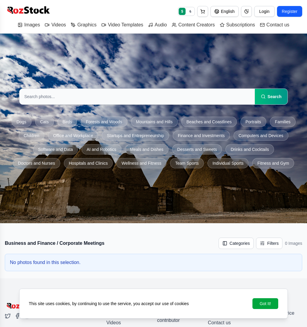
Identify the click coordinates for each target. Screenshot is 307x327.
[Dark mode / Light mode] (246, 11)
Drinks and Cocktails (250, 149)
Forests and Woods (104, 121)
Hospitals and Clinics (88, 163)
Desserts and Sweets (197, 149)
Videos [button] (55, 24)
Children (31, 135)
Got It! (265, 303)
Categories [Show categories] (236, 243)
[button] (202, 11)
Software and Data (55, 149)
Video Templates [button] (122, 24)
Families (283, 121)
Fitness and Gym (273, 163)
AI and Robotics (101, 149)
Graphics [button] (84, 24)
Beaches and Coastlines (209, 121)
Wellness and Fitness (141, 163)
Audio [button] (157, 24)
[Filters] (269, 243)
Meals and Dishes (146, 149)
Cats (44, 121)
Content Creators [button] (193, 24)
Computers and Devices (261, 135)
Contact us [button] (274, 24)
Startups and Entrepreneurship (135, 135)
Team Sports (187, 163)
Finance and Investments (201, 135)
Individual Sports (228, 163)
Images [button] (29, 24)
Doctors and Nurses (36, 163)
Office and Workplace (73, 135)
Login (264, 11)
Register (289, 11)
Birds (67, 121)
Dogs (21, 121)
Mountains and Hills (154, 121)
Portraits (253, 121)
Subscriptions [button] (237, 24)
